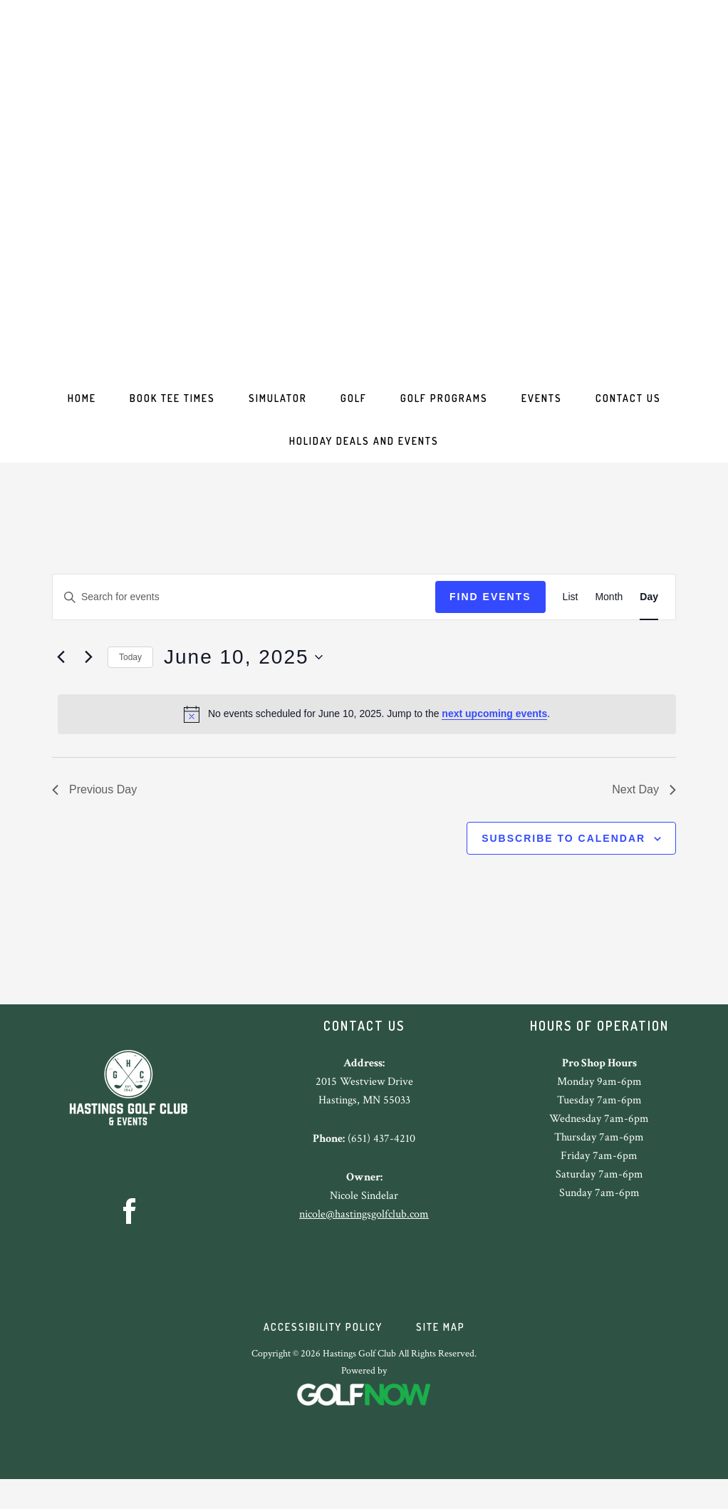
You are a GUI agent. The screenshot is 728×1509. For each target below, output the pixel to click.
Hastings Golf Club (364, 185)
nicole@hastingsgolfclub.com (364, 1234)
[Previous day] (60, 677)
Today (130, 677)
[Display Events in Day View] (649, 616)
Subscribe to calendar (563, 858)
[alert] (367, 734)
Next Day (644, 809)
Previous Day (94, 809)
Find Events (490, 616)
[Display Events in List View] (570, 616)
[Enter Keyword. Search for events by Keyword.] (244, 616)
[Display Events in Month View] (609, 616)
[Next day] (88, 677)
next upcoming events (494, 733)
